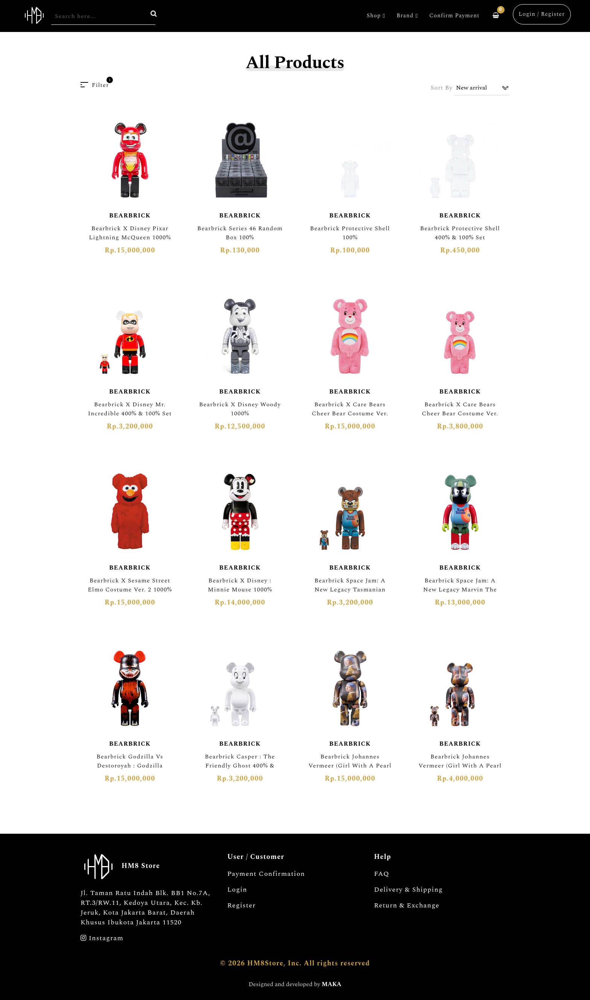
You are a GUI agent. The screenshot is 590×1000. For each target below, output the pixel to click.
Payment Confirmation (266, 874)
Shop (376, 15)
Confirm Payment (454, 15)
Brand (407, 15)
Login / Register (542, 14)
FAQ (381, 874)
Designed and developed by (295, 984)
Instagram (102, 938)
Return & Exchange (406, 905)
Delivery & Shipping (408, 890)
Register (241, 905)
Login (237, 890)
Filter (95, 85)
